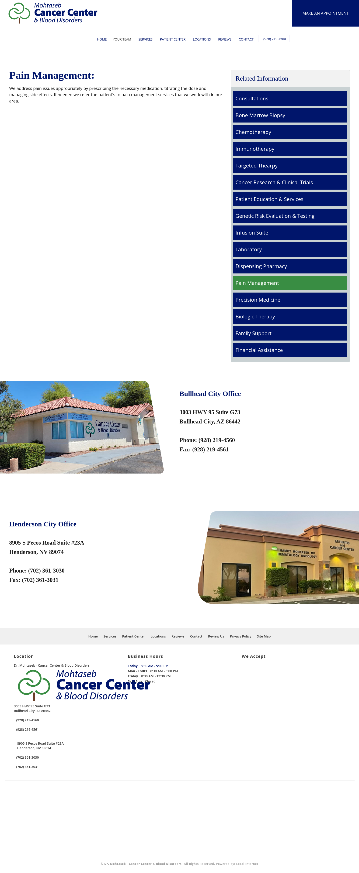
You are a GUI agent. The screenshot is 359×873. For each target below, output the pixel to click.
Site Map (264, 636)
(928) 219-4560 (272, 39)
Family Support (254, 333)
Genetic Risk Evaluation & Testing (275, 215)
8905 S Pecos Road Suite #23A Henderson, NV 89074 (40, 745)
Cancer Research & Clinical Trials (274, 182)
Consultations (252, 98)
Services (143, 39)
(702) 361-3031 (27, 766)
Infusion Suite (252, 232)
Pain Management (257, 282)
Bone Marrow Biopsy (260, 115)
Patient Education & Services (269, 198)
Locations (200, 39)
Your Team (119, 39)
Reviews (222, 39)
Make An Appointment (324, 13)
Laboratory (249, 249)
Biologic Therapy (255, 316)
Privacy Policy (240, 636)
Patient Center (170, 39)
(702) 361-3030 (27, 757)
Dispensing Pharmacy (261, 266)
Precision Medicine (258, 299)
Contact (244, 39)
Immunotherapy (255, 148)
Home (99, 39)
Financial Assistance (259, 349)
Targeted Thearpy (257, 165)
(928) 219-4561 (27, 729)
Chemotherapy (253, 131)
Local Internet (247, 864)
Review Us (216, 636)
